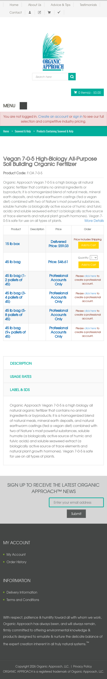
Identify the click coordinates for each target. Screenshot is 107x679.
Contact (16, 12)
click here (90, 276)
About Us (34, 5)
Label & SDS (20, 389)
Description (21, 363)
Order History (16, 562)
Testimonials (88, 5)
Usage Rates (20, 376)
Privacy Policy (82, 666)
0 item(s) (86, 92)
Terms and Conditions (23, 599)
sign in (77, 116)
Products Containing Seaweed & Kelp (55, 131)
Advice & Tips (60, 5)
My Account (16, 554)
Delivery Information (22, 592)
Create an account (53, 116)
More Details (94, 220)
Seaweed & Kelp (23, 131)
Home (14, 5)
